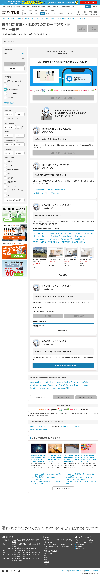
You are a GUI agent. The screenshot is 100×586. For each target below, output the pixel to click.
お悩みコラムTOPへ (63, 488)
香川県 (14, 556)
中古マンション (46, 426)
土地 (72, 426)
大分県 (32, 559)
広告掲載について (81, 546)
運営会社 (65, 570)
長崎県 (23, 559)
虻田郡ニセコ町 (39, 239)
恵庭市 (80, 233)
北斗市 (45, 236)
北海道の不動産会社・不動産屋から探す (47, 193)
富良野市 (62, 233)
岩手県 (23, 540)
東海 (4, 550)
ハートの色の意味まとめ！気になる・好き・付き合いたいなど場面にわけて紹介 (88, 458)
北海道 (14, 540)
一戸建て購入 (47, 546)
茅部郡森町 (80, 236)
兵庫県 (19, 552)
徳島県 (37, 554)
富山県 (28, 548)
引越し (46, 564)
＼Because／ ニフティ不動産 (84, 540)
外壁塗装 (46, 562)
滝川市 (45, 233)
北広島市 (89, 233)
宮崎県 (37, 559)
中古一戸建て (65, 426)
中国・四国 (6, 554)
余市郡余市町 (66, 239)
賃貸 (45, 540)
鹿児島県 (14, 560)
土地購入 (46, 549)
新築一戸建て (55, 546)
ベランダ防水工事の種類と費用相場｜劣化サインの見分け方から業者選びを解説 (71, 458)
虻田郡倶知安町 (53, 239)
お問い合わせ (80, 544)
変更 (23, 54)
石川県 (32, 548)
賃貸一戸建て (69, 540)
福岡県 (14, 559)
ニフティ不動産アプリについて (85, 542)
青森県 (19, 540)
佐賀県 (19, 559)
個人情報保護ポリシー (76, 570)
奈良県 (32, 552)
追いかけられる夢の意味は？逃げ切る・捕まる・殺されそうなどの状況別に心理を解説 (38, 458)
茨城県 (34, 544)
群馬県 (14, 546)
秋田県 (32, 540)
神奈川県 (19, 544)
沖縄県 (20, 560)
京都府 (23, 552)
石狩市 (36, 236)
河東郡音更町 (54, 242)
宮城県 (28, 540)
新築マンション (35, 426)
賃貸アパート (60, 540)
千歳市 (36, 233)
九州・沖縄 (6, 559)
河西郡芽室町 (67, 242)
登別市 (71, 233)
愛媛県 (19, 556)
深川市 (53, 233)
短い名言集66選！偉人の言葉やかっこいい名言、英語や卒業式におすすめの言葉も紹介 (80, 478)
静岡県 (23, 550)
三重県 (28, 550)
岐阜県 (19, 550)
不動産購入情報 (48, 542)
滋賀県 (28, 552)
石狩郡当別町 (55, 236)
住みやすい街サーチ (49, 555)
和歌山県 (37, 552)
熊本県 (28, 559)
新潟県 (14, 548)
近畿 (4, 552)
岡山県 (19, 554)
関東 (4, 544)
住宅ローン (47, 560)
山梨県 (19, 548)
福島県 (14, 542)
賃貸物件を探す (9, 103)
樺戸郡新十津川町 (40, 242)
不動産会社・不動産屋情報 (38, 429)
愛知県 (14, 550)
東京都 (14, 544)
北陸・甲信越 (6, 548)
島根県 (28, 554)
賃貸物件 (78, 426)
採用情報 (95, 570)
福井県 (37, 548)
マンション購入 (48, 544)
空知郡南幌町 (79, 239)
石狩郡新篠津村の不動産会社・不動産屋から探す (50, 190)
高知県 (23, 556)
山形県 (37, 540)
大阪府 (14, 552)
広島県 (14, 554)
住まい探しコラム (49, 557)
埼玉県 (24, 544)
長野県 (23, 548)
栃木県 (38, 544)
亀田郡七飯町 (68, 236)
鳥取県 (23, 554)
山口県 (32, 554)
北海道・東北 (6, 540)
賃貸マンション (51, 540)
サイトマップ (80, 549)
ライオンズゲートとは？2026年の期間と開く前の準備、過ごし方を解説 (55, 458)
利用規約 (88, 570)
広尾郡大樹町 (80, 242)
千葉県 (29, 544)
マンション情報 (48, 553)
